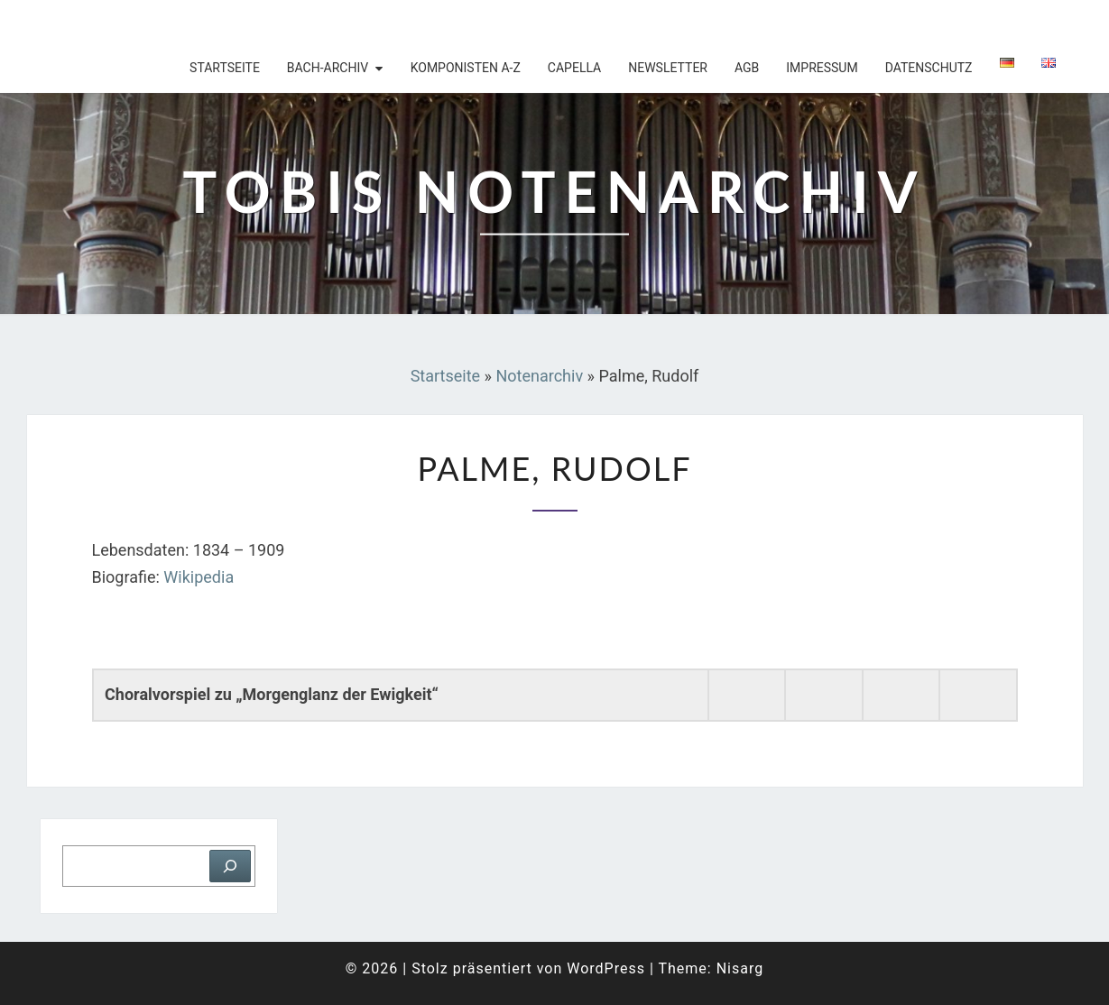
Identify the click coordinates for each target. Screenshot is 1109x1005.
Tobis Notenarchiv (144, 22)
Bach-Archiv (327, 67)
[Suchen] (230, 866)
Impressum (821, 67)
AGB (747, 67)
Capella (574, 67)
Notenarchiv (539, 375)
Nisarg (740, 968)
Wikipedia (198, 576)
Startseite (224, 67)
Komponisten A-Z (466, 67)
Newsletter (667, 67)
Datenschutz (929, 67)
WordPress (606, 968)
